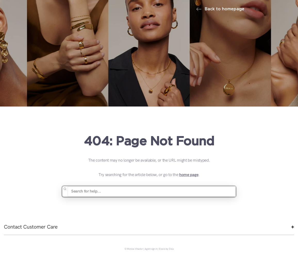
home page (188, 174)
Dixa (171, 249)
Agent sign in (151, 249)
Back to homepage (220, 9)
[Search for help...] (152, 191)
